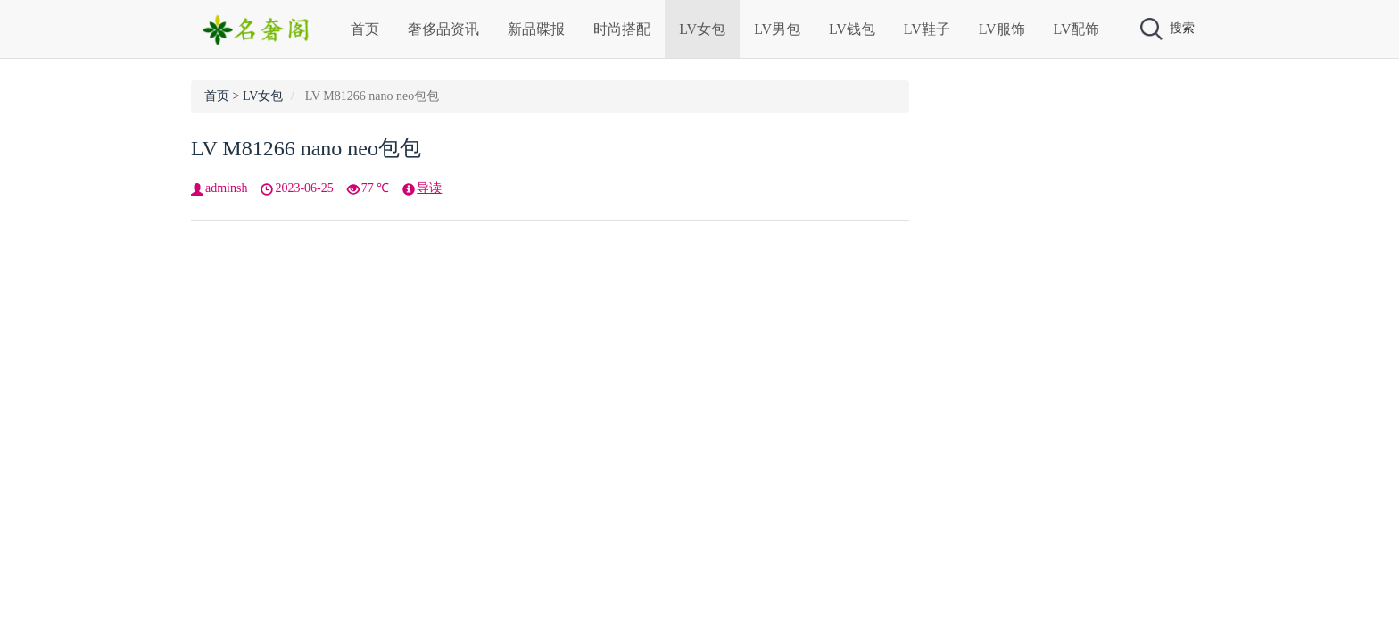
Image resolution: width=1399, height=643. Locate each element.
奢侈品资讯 (443, 29)
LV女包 (702, 29)
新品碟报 (536, 29)
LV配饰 (1077, 29)
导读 (429, 188)
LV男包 (777, 29)
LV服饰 (1002, 29)
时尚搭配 (621, 29)
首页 (365, 29)
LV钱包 (852, 29)
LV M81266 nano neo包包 (306, 148)
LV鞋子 (927, 29)
